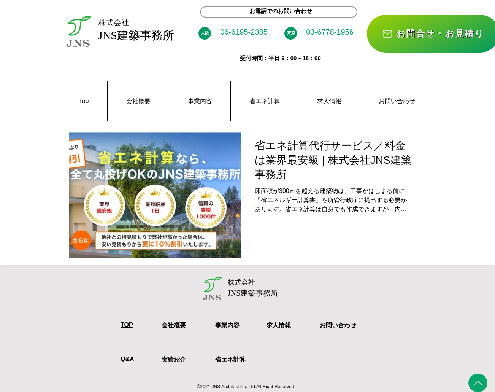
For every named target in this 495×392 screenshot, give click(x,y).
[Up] (477, 383)
